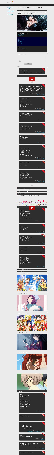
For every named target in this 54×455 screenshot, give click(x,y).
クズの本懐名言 (42, 439)
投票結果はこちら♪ (20, 35)
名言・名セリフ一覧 (21, 39)
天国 (30, 202)
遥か (24, 204)
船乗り (46, 204)
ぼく (21, 201)
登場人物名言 (20, 41)
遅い (22, 204)
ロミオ (41, 201)
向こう (27, 202)
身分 (20, 204)
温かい (32, 204)
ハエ (35, 201)
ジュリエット (28, 201)
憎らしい (22, 204)
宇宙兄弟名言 (43, 448)
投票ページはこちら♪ (21, 34)
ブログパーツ (10, 7)
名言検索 (9, 8)
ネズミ (33, 201)
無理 (33, 204)
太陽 (31, 202)
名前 (24, 202)
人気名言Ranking (11, 10)
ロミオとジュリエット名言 (41, 94)
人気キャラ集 (20, 43)
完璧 (33, 202)
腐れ (43, 204)
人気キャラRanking (11, 12)
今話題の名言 (10, 14)
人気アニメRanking (11, 11)
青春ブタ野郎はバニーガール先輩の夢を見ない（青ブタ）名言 (36, 431)
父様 (35, 204)
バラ (36, 201)
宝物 (35, 202)
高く (27, 204)
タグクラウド (20, 42)
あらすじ (19, 40)
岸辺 (37, 202)
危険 (19, 202)
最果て (26, 204)
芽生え (19, 204)
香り (25, 204)
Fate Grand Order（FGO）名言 (41, 411)
